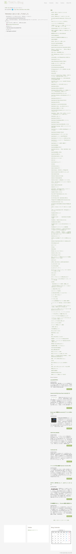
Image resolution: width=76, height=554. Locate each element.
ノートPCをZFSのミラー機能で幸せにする (59, 313)
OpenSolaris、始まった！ (56, 116)
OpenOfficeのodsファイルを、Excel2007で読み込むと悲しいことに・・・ (61, 82)
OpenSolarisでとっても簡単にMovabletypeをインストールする (61, 130)
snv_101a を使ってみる (55, 263)
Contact (62, 2)
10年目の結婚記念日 (55, 35)
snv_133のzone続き (55, 265)
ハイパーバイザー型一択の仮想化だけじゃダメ (59, 315)
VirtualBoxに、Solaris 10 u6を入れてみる (58, 219)
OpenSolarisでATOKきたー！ (56, 118)
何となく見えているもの (55, 330)
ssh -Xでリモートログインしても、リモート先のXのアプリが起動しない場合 (61, 270)
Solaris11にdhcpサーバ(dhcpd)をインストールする (60, 179)
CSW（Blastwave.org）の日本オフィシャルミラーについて (61, 55)
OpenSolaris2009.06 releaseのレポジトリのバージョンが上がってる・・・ (61, 111)
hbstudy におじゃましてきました (57, 250)
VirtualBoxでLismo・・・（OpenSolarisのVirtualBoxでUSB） (61, 217)
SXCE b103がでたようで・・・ (57, 162)
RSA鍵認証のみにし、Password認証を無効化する (61, 503)
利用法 (28, 9)
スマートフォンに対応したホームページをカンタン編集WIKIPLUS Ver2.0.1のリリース (61, 309)
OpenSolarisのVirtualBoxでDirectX (57, 132)
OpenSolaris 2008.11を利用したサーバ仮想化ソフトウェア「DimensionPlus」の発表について (61, 91)
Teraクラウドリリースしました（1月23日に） (59, 21)
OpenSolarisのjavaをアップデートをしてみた (59, 134)
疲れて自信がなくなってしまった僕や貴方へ (59, 362)
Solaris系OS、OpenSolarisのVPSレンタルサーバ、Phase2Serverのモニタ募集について (61, 189)
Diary (57, 2)
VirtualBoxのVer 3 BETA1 (55, 221)
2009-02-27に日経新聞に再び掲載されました (59, 37)
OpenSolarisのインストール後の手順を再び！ (59, 136)
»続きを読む (69, 389)
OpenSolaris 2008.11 (55, 86)
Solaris (17, 9)
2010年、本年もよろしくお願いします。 (58, 41)
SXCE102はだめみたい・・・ (56, 166)
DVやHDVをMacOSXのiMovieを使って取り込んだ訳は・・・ (61, 19)
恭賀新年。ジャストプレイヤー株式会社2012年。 (60, 338)
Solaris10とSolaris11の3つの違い (57, 175)
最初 (68, 520)
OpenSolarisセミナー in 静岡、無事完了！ (59, 143)
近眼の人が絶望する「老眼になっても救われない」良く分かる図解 (61, 31)
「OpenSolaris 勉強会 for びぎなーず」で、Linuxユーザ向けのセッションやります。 (61, 286)
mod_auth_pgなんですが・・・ (57, 254)
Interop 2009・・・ (54, 73)
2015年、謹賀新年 (54, 14)
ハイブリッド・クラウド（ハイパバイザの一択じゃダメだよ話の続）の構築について (61, 318)
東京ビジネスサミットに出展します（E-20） (59, 353)
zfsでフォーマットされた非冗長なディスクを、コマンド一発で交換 (61, 279)
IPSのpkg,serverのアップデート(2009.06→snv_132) (60, 69)
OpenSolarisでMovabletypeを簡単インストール (60, 120)
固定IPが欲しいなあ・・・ (56, 332)
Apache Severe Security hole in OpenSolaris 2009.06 (61, 47)
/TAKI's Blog (13, 2)
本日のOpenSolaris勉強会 (56, 347)
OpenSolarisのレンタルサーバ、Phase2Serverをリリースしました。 (61, 141)
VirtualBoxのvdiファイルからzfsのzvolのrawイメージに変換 (61, 224)
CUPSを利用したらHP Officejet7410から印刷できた (60, 57)
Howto (25, 9)
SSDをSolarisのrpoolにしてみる (57, 156)
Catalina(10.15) (53, 449)
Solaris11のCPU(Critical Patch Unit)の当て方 (60, 393)
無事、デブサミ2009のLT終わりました (58, 358)
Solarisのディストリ (55, 186)
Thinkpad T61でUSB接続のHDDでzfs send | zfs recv (60, 199)
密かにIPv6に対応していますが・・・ (58, 336)
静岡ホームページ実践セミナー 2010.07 (58, 374)
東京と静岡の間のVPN (55, 349)
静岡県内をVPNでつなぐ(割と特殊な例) (58, 33)
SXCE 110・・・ (54, 160)
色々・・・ (53, 364)
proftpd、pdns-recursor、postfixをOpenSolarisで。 (60, 261)
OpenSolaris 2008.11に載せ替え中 (57, 88)
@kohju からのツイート (33, 530)
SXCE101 (53, 164)
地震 (52, 334)
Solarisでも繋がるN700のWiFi (56, 184)
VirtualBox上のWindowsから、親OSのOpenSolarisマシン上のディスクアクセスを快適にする (61, 229)
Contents (51, 2)
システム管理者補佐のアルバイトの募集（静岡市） (60, 300)
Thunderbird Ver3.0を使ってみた (57, 201)
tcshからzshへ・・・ (55, 272)
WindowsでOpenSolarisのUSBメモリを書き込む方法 (61, 241)
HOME (6, 7)
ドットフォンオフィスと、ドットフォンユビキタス (60, 311)
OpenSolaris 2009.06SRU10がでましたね (58, 93)
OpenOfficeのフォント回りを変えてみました (59, 84)
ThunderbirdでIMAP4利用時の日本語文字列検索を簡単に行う (61, 204)
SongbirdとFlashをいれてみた (56, 191)
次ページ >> (64, 520)
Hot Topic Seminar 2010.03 (56, 65)
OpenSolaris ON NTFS (55, 102)
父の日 (52, 360)
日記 (9, 7)
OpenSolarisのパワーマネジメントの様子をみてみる (60, 138)
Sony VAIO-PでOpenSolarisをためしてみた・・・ (60, 193)
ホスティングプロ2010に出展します (57, 320)
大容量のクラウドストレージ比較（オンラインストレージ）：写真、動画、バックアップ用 (61, 26)
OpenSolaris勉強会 (54, 145)
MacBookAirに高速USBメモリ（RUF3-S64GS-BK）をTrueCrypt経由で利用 (61, 79)
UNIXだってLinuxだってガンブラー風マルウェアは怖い (61, 207)
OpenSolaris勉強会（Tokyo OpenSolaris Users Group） (61, 150)
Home (45, 2)
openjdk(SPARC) (54, 379)
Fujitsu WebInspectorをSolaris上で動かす (58, 61)
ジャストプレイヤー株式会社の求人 (57, 23)
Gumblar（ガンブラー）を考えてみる (58, 63)
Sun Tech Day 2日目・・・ (56, 195)
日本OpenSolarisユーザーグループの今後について (60, 28)
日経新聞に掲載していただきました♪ (58, 345)
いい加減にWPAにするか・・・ (57, 288)
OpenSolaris (21, 9)
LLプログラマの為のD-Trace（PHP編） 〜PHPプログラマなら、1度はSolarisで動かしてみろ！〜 (61, 76)
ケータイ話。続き (54, 298)
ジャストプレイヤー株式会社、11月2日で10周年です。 (61, 303)
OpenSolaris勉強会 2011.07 (56, 147)
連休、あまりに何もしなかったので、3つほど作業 (60, 366)
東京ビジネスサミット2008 (56, 351)
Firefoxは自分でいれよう (55, 59)
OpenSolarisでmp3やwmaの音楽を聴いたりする (60, 124)
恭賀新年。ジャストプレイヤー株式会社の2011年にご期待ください (61, 341)
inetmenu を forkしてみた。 (56, 252)
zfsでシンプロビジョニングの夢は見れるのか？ (60, 276)
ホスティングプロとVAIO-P (56, 322)
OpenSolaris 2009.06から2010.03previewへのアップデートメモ (61, 96)
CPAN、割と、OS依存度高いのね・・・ (58, 52)
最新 (54, 520)
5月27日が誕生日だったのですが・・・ (58, 45)
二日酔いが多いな (54, 326)
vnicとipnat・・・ (54, 274)
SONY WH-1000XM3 (54, 432)
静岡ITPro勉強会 (54, 370)
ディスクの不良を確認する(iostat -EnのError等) (60, 465)
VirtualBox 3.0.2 (54, 214)
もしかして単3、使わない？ (56, 294)
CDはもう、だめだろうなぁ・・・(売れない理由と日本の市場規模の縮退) (61, 50)
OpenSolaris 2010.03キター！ (56, 98)
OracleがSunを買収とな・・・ (56, 154)
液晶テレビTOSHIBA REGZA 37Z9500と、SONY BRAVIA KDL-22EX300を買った (61, 356)
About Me (69, 2)
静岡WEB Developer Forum (56, 372)
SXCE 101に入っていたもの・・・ (57, 158)
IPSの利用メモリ (54, 71)
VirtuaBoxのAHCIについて (56, 212)
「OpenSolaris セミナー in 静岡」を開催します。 (60, 283)
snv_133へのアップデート (56, 267)
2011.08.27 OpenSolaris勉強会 (57, 43)
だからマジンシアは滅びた (56, 290)
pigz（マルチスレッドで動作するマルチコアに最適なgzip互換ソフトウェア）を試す (61, 257)
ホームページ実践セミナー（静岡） (57, 324)
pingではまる (53, 259)
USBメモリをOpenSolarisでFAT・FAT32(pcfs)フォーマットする (61, 210)
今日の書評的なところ (55, 328)
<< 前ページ (58, 520)
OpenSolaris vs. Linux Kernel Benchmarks (59, 104)
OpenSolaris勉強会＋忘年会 (56, 152)
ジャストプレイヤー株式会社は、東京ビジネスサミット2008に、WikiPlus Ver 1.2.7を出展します (61, 306)
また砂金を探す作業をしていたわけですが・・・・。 (61, 292)
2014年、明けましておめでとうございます (59, 12)
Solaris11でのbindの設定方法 (56, 177)
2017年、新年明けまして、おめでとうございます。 (60, 16)
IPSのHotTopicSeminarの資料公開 (57, 67)
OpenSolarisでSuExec (55, 122)
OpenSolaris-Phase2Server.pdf (12, 24)
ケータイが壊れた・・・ (55, 296)
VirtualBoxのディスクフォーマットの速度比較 (59, 226)
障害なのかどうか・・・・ (56, 368)
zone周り (53, 281)
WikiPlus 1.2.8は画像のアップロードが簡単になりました (61, 239)
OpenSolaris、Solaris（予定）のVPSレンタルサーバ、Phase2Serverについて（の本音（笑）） (61, 114)
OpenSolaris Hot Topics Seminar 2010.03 (58, 100)
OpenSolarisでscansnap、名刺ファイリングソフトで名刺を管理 (61, 127)
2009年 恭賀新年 (54, 39)
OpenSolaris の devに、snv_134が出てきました (60, 106)
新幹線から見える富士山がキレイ (57, 343)
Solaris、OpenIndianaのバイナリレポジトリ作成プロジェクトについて (61, 182)
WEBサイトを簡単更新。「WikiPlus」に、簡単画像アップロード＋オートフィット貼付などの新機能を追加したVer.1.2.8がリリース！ (61, 233)
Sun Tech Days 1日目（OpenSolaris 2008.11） (59, 197)
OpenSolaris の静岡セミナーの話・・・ (58, 108)
